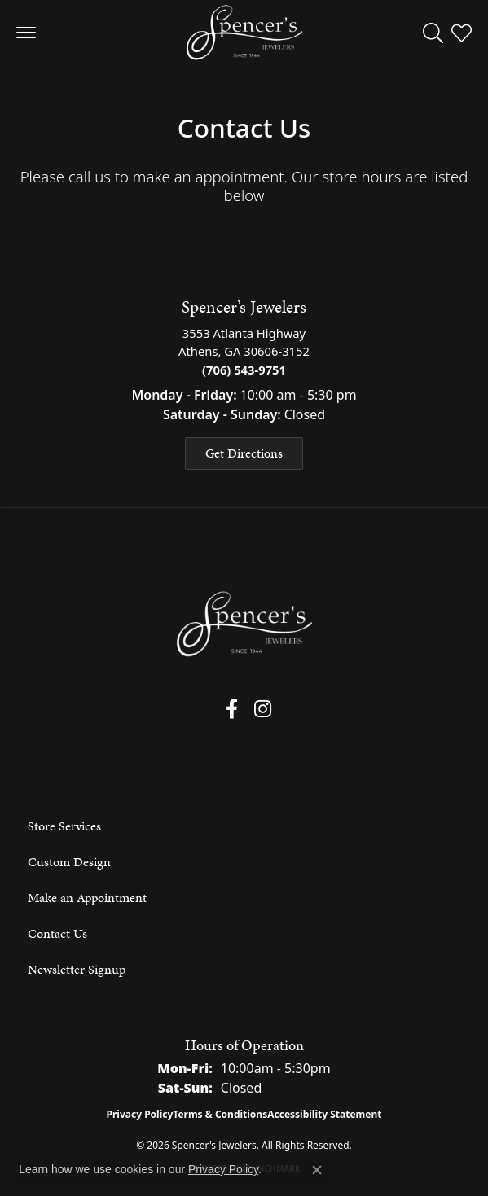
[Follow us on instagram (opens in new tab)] (262, 709)
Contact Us (57, 933)
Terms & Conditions (220, 1114)
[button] (433, 32)
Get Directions (244, 453)
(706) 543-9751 (244, 369)
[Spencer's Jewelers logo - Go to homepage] (244, 32)
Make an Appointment (87, 897)
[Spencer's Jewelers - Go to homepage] (244, 624)
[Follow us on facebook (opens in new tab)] (232, 709)
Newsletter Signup (76, 969)
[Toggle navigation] (26, 33)
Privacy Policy (140, 1114)
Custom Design (69, 861)
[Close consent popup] (317, 1170)
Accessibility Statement (324, 1114)
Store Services (64, 826)
